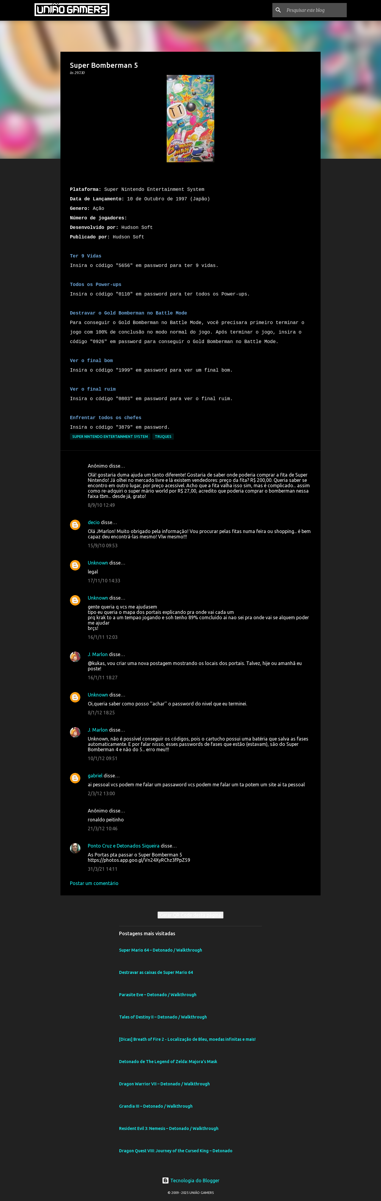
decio (94, 522)
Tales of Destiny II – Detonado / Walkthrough (163, 1017)
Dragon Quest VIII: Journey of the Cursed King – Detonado (175, 1150)
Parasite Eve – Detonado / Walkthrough (157, 994)
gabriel (95, 775)
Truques (163, 436)
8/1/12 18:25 (101, 712)
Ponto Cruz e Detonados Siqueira (124, 845)
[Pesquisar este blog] (315, 10)
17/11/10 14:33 (104, 580)
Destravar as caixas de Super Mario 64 (156, 972)
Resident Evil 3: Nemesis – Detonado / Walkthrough (168, 1128)
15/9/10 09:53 (103, 545)
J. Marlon (98, 654)
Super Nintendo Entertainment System (110, 436)
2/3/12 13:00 (101, 793)
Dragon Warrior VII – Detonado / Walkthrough (164, 1083)
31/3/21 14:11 (103, 869)
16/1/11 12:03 (103, 637)
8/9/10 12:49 (101, 505)
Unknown (98, 562)
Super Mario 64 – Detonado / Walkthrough (160, 950)
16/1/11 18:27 (103, 677)
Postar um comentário (94, 883)
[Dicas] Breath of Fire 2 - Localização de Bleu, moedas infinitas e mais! (187, 1039)
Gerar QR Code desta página (190, 915)
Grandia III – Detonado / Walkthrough (156, 1106)
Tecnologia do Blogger (190, 1180)
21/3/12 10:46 (103, 828)
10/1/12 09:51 (103, 758)
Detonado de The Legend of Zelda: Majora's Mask (168, 1061)
